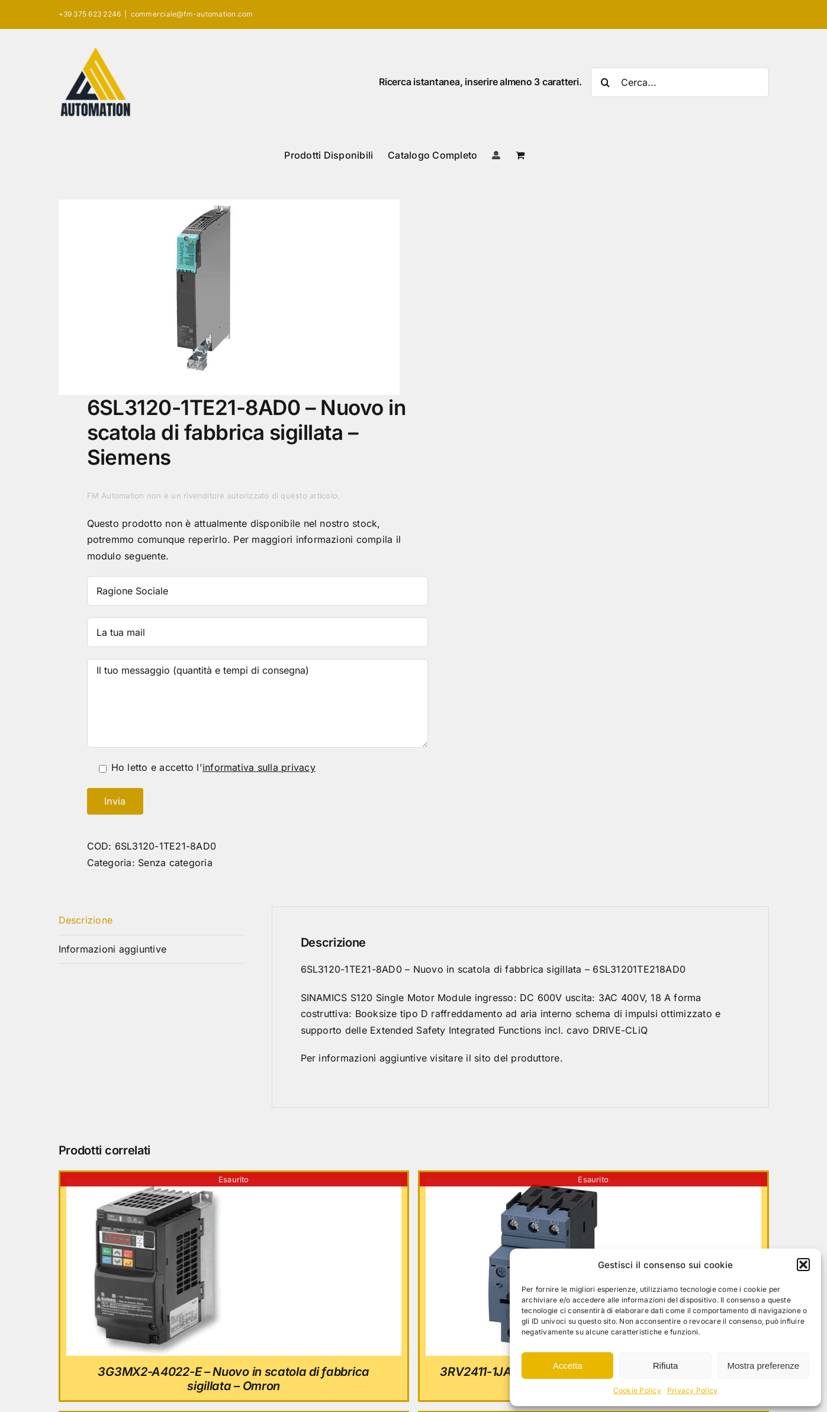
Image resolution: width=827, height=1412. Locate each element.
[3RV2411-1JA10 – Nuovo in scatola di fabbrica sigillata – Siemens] (514, 1186)
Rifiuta (665, 1365)
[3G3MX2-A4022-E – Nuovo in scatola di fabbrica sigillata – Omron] (155, 1186)
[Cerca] (605, 82)
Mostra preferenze (763, 1365)
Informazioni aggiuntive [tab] (113, 949)
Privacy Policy (692, 1390)
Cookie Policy (637, 1390)
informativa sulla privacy (259, 767)
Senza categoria (175, 863)
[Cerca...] (680, 82)
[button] (803, 1265)
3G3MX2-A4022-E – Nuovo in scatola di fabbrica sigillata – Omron (233, 1379)
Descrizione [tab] (86, 920)
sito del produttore (517, 1058)
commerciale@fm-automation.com (192, 13)
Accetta (568, 1365)
